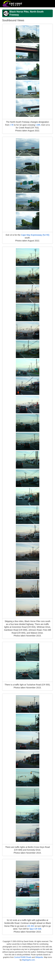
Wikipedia (39, 957)
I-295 (38, 125)
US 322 (30, 926)
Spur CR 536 (35, 929)
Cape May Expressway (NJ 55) (35, 235)
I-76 (11, 125)
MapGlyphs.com (28, 960)
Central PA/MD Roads (22, 957)
